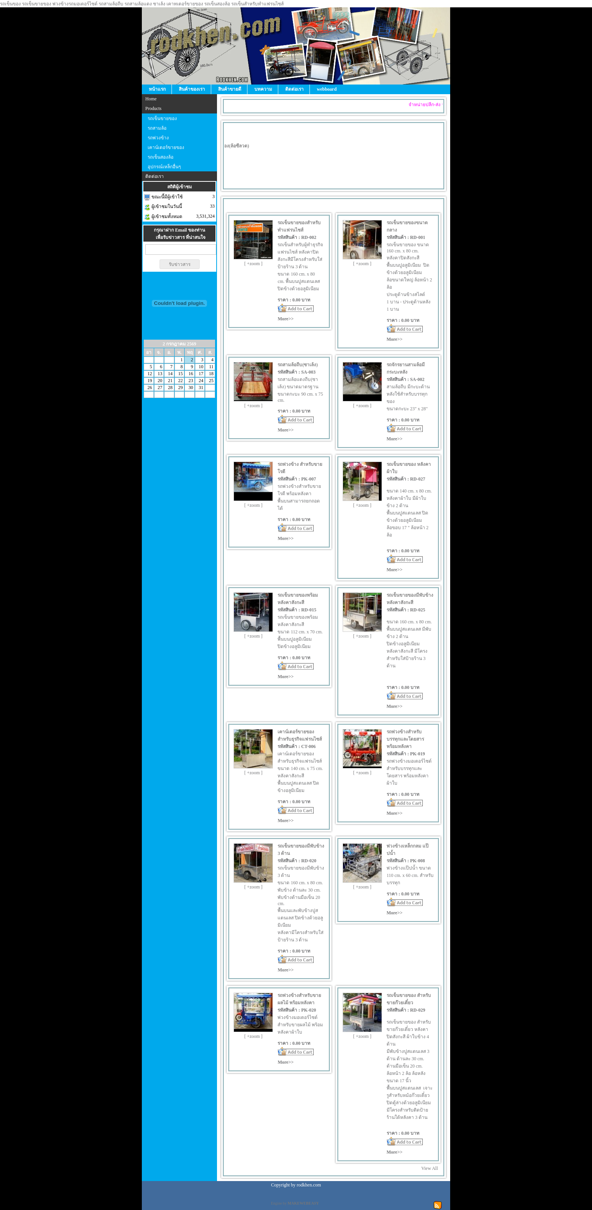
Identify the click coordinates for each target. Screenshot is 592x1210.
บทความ (263, 89)
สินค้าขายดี (229, 89)
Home (150, 99)
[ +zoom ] (253, 263)
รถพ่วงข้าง (158, 137)
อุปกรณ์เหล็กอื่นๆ (164, 166)
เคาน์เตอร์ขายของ (166, 147)
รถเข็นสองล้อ (160, 157)
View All (429, 1168)
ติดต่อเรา (294, 89)
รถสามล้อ (157, 128)
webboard (326, 89)
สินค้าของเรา (192, 89)
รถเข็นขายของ (162, 118)
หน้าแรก (157, 89)
